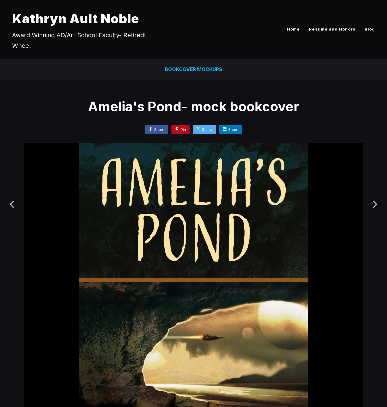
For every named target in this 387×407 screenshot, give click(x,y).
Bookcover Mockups (193, 69)
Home (293, 29)
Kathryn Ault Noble (75, 18)
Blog (370, 29)
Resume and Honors (332, 29)
